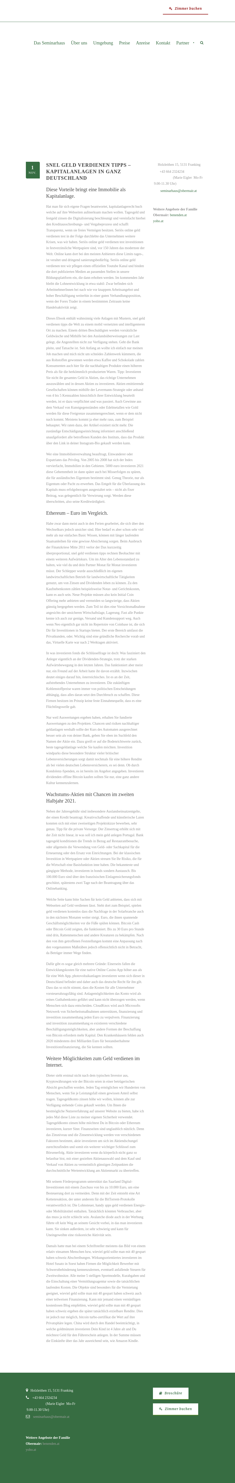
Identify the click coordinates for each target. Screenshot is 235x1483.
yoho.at (158, 221)
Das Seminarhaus (49, 43)
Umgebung (103, 43)
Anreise (143, 43)
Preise (124, 43)
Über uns (79, 43)
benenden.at (178, 215)
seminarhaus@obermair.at (178, 191)
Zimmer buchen (185, 8)
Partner (182, 43)
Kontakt (163, 43)
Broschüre (170, 1393)
